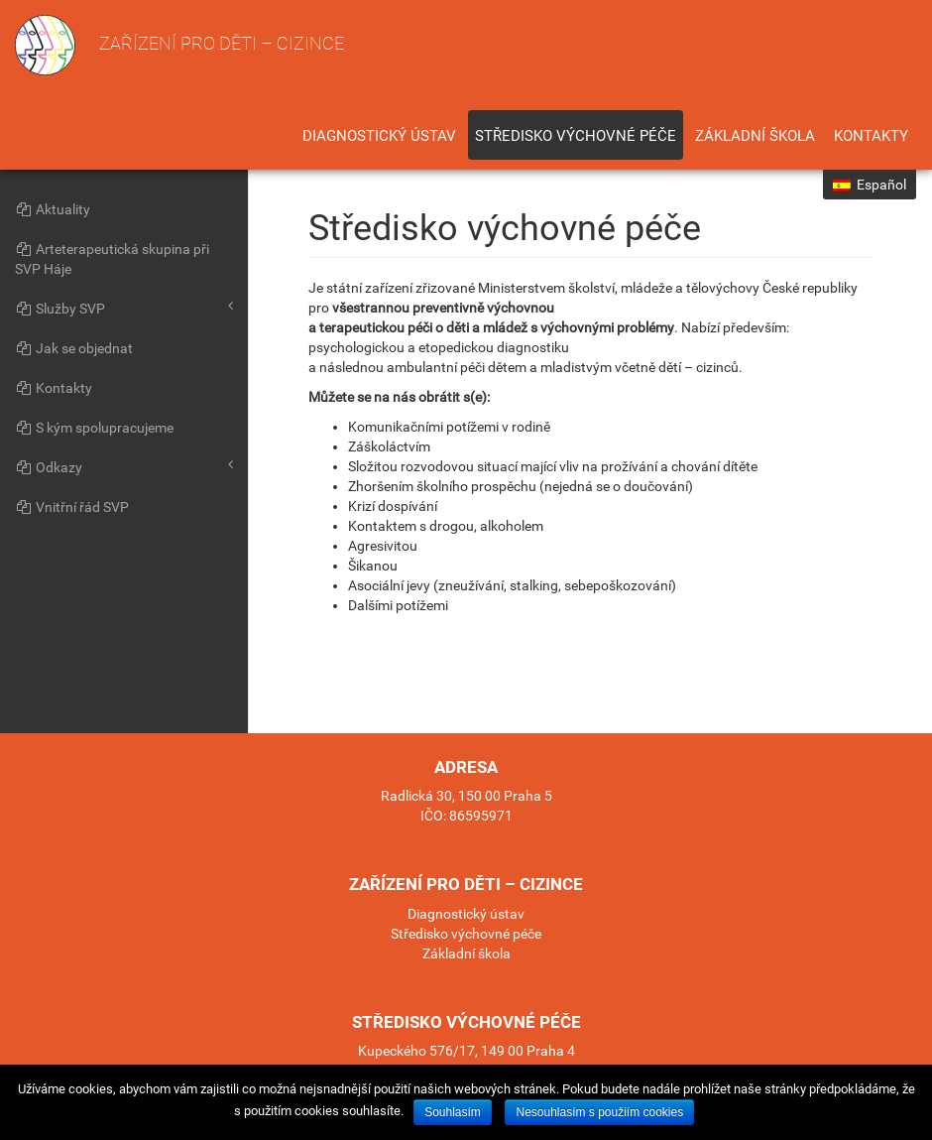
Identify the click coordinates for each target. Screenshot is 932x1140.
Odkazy (124, 466)
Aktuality (52, 209)
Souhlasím (452, 1112)
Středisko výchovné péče (575, 136)
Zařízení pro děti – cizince (179, 45)
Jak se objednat (74, 348)
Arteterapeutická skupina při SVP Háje (112, 259)
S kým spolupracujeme (94, 428)
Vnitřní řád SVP (72, 507)
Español (869, 184)
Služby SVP (124, 308)
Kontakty (871, 136)
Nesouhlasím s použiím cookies (599, 1112)
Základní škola (755, 136)
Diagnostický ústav (379, 136)
